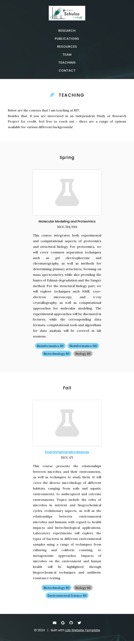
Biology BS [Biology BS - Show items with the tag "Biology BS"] (83, 354)
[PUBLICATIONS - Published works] (67, 38)
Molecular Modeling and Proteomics (67, 221)
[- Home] (67, 15)
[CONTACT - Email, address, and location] (67, 70)
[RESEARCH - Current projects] (67, 30)
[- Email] (54, 623)
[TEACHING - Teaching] (67, 62)
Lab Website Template (82, 630)
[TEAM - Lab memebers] (67, 54)
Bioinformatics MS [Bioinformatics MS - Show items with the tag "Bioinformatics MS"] (83, 346)
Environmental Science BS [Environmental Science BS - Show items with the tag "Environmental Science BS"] (67, 595)
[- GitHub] (71, 623)
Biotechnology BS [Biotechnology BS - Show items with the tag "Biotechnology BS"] (56, 354)
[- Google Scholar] (63, 623)
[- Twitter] (79, 623)
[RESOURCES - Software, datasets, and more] (67, 46)
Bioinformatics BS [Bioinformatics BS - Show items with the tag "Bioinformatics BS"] (50, 346)
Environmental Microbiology (67, 452)
